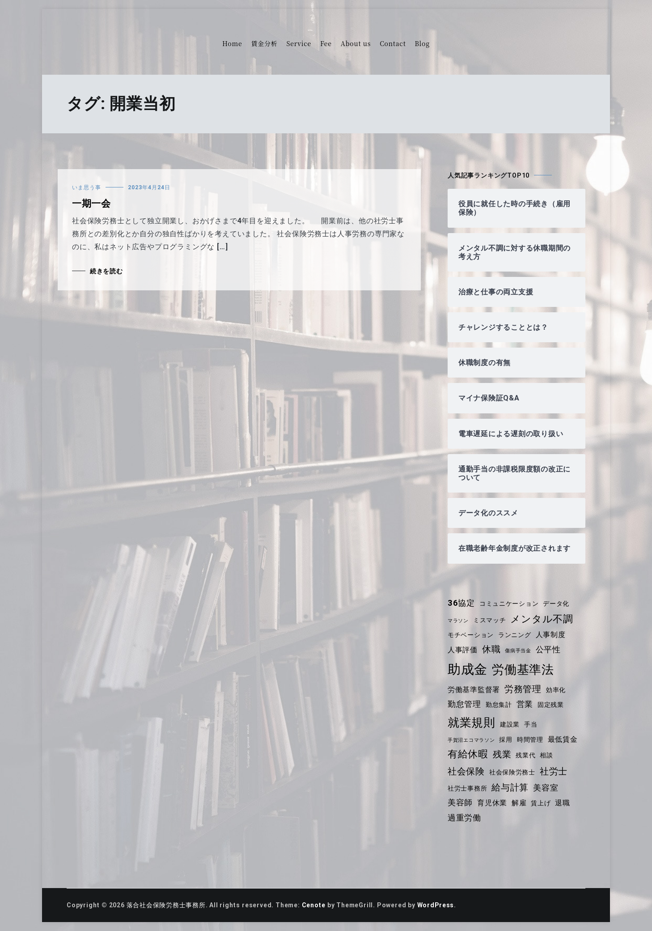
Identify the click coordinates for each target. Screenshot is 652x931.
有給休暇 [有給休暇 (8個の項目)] (468, 754)
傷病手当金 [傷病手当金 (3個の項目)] (518, 651)
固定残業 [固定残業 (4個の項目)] (551, 704)
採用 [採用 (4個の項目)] (506, 739)
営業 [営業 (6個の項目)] (525, 704)
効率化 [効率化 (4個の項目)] (556, 689)
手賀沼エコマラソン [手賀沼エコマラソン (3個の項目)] (471, 740)
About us (356, 43)
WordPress (436, 905)
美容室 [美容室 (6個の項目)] (546, 788)
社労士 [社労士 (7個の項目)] (553, 771)
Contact (393, 43)
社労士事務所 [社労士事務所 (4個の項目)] (467, 788)
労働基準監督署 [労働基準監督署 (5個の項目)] (474, 689)
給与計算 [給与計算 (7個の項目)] (510, 787)
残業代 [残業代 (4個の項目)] (525, 755)
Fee (326, 43)
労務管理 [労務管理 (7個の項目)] (523, 689)
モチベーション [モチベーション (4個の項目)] (471, 634)
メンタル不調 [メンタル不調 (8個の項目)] (542, 619)
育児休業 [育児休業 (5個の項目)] (492, 803)
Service (299, 43)
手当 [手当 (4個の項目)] (531, 724)
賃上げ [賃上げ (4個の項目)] (541, 803)
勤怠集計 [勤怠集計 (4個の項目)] (499, 704)
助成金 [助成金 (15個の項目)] (467, 669)
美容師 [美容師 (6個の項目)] (460, 803)
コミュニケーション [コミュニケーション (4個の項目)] (509, 603)
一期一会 (91, 203)
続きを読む (106, 271)
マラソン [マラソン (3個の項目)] (458, 621)
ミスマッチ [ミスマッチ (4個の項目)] (489, 620)
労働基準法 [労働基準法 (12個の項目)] (523, 669)
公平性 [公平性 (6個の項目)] (548, 650)
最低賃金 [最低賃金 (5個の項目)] (563, 739)
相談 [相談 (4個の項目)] (547, 755)
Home (232, 43)
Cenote (314, 905)
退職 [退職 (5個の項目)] (563, 803)
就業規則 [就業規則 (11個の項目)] (471, 722)
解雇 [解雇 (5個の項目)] (519, 803)
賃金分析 (264, 43)
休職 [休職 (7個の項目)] (491, 649)
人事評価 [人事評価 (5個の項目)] (463, 650)
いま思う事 (86, 187)
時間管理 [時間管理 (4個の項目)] (530, 739)
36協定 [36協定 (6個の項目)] (461, 603)
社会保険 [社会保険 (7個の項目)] (466, 771)
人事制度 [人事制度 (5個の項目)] (551, 634)
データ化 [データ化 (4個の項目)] (556, 603)
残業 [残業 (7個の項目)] (502, 754)
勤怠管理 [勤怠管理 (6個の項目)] (464, 704)
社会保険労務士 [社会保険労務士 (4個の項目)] (512, 772)
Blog (422, 43)
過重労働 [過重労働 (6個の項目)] (464, 818)
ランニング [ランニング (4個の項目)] (514, 634)
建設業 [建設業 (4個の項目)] (510, 724)
